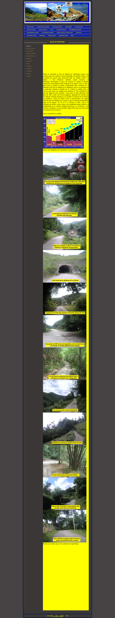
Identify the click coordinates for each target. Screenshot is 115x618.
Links (57, 615)
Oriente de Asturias (43, 29)
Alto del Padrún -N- (29, 71)
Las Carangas (28, 76)
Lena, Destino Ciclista (31, 35)
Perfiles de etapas (52, 35)
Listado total (42, 35)
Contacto (62, 615)
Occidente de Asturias (61, 29)
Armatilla (27, 63)
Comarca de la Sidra (31, 29)
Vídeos (72, 35)
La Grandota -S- (28, 68)
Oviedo (51, 29)
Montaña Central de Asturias (43, 26)
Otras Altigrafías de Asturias (75, 29)
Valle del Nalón (68, 26)
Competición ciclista (63, 35)
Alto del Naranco (29, 58)
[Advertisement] (66, 58)
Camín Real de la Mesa (57, 26)
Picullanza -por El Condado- (30, 48)
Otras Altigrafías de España (33, 32)
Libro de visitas (50, 615)
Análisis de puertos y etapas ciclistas (65, 32)
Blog (67, 615)
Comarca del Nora (79, 26)
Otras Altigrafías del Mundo (48, 32)
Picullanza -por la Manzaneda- (31, 53)
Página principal (30, 26)
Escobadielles (28, 73)
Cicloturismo (78, 32)
